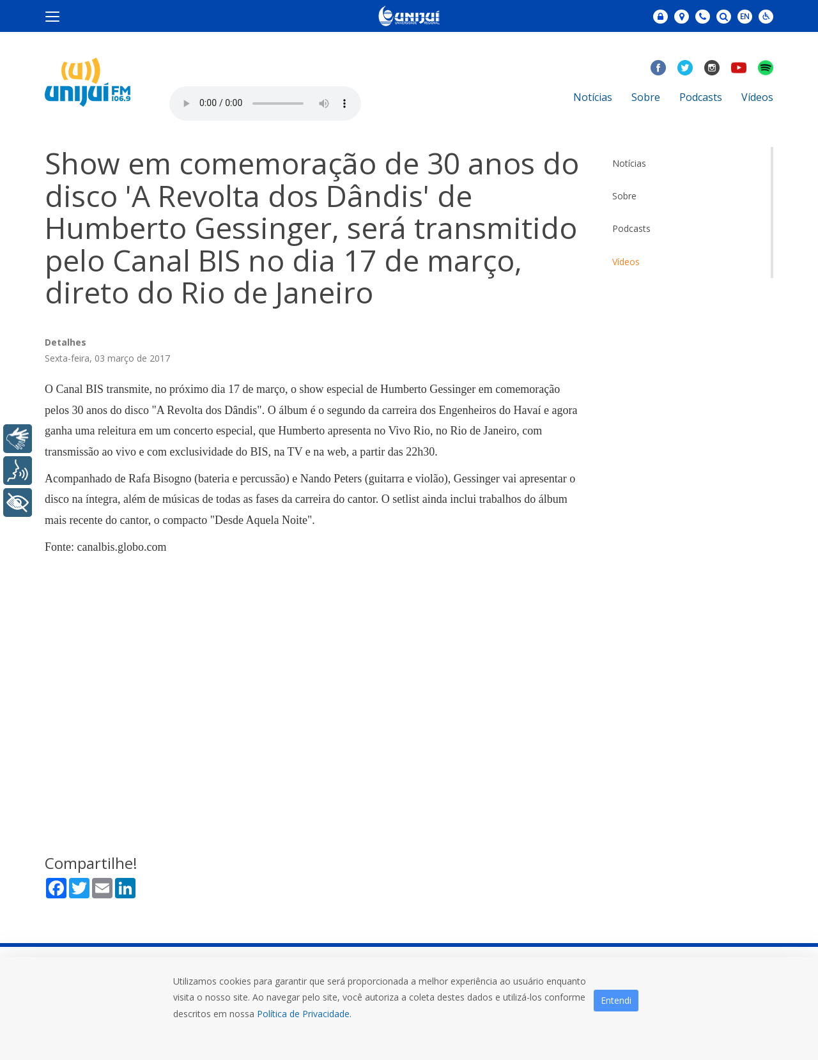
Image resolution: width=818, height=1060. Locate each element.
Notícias (592, 97)
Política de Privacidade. (304, 1014)
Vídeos (757, 97)
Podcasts (700, 97)
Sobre (645, 97)
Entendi (616, 1000)
